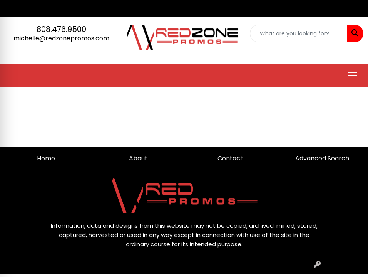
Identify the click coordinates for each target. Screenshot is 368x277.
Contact (230, 158)
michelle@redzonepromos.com (61, 38)
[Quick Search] (298, 33)
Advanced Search (322, 158)
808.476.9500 (61, 29)
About (138, 158)
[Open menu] (352, 75)
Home (46, 158)
